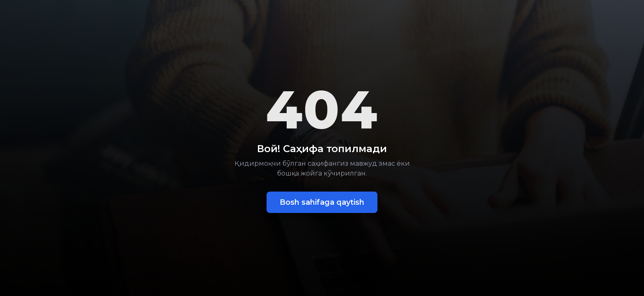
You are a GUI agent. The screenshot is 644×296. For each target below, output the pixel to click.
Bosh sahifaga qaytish (322, 202)
